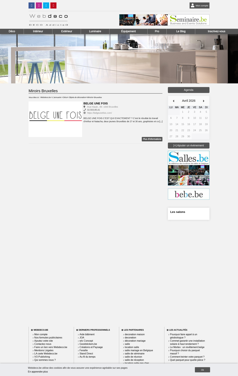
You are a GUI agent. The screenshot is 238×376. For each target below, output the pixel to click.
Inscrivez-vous (216, 31)
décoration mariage (135, 340)
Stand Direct (86, 353)
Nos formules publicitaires (48, 337)
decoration (130, 337)
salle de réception (134, 360)
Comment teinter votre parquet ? (187, 356)
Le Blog (180, 31)
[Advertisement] (188, 272)
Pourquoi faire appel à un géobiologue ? (183, 336)
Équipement (128, 31)
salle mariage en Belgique (139, 350)
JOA (82, 337)
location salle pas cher (137, 363)
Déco (12, 31)
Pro (157, 31)
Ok (202, 370)
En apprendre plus (38, 371)
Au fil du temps (87, 356)
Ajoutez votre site (43, 340)
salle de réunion (133, 356)
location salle (132, 347)
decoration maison (135, 334)
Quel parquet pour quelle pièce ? (187, 360)
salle (127, 344)
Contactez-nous (42, 344)
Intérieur (38, 31)
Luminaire (95, 31)
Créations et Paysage (91, 347)
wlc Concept (86, 340)
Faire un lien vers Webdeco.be (50, 347)
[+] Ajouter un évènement (188, 145)
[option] (55, 119)
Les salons (177, 211)
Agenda (188, 89)
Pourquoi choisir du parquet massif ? (185, 352)
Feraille (84, 350)
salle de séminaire (134, 353)
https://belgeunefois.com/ (99, 112)
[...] (160, 121)
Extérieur (66, 31)
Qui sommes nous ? (45, 360)
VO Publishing (42, 356)
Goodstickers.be (88, 344)
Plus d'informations (152, 139)
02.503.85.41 (93, 109)
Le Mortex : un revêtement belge (187, 347)
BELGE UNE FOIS (95, 103)
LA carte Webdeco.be (45, 353)
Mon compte (199, 5)
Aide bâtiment (87, 334)
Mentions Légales (43, 350)
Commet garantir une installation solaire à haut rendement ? (187, 342)
